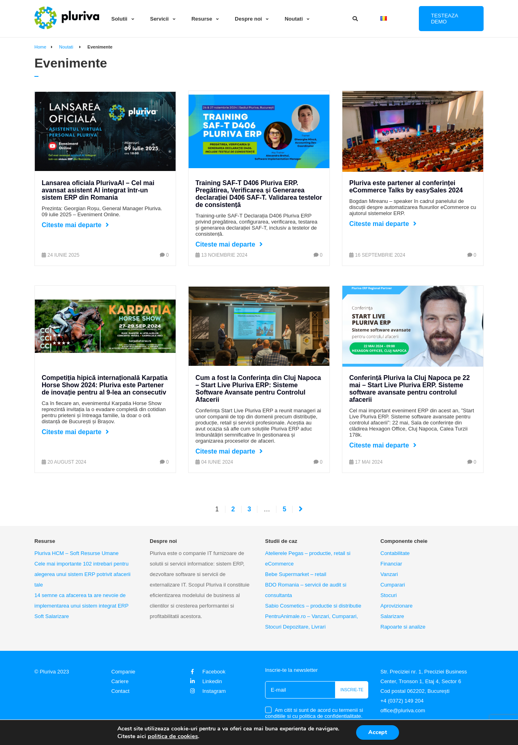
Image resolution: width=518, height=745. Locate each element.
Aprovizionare (396, 606)
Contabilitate (395, 553)
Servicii (159, 19)
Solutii (119, 19)
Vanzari (389, 574)
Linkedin (205, 681)
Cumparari (392, 585)
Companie (123, 672)
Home (40, 46)
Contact (120, 691)
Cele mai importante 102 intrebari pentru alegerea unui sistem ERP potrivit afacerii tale (82, 574)
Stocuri (388, 595)
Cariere (120, 681)
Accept (377, 732)
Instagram (207, 691)
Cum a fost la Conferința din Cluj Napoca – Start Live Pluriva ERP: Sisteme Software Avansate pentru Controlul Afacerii (258, 388)
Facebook (206, 672)
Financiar (391, 564)
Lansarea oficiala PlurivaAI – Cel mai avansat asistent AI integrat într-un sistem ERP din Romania (98, 190)
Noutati (293, 19)
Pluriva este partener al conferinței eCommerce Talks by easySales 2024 (406, 186)
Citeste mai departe (72, 225)
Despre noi (248, 19)
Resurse (201, 19)
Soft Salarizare (51, 616)
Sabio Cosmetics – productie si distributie (313, 606)
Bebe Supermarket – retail (295, 574)
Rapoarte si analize (402, 627)
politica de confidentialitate (330, 716)
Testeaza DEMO (444, 19)
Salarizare (392, 616)
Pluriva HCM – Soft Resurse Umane (76, 553)
